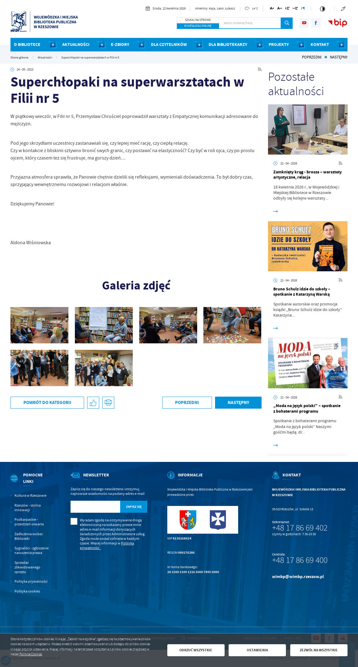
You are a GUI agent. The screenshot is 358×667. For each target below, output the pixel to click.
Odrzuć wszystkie (195, 650)
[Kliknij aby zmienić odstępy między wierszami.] (287, 9)
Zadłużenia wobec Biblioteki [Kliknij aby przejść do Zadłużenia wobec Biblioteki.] (28, 536)
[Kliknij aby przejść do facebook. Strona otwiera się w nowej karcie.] (316, 23)
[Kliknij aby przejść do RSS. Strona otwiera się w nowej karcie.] (260, 70)
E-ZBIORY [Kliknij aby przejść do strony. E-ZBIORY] (120, 44)
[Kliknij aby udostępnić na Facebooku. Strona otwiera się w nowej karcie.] (93, 403)
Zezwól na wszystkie (319, 650)
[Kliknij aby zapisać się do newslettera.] (134, 507)
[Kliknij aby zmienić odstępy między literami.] (279, 9)
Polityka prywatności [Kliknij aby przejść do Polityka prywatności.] (30, 581)
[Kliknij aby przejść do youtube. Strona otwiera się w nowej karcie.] (304, 23)
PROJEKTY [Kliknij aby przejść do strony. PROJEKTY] (279, 44)
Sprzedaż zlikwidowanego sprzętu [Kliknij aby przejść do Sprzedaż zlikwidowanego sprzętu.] (27, 567)
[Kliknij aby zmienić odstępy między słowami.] (295, 9)
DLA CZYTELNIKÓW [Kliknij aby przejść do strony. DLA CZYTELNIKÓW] (169, 44)
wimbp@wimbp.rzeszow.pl (298, 577)
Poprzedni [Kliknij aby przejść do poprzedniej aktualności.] (311, 57)
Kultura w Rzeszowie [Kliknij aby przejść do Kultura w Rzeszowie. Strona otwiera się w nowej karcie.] (30, 495)
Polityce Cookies (30, 654)
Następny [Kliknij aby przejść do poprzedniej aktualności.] (339, 57)
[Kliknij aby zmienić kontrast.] (323, 8)
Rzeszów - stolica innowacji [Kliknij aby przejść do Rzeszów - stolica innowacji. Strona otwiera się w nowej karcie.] (27, 507)
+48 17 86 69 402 (299, 528)
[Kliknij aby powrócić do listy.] (326, 57)
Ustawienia (257, 650)
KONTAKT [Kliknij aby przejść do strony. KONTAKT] (320, 44)
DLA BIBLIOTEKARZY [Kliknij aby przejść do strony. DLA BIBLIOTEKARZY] (228, 44)
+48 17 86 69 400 (299, 560)
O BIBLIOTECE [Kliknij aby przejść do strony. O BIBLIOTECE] (27, 44)
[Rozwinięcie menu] (30, 482)
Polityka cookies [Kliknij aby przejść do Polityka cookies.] (27, 591)
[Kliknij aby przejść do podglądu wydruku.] (108, 403)
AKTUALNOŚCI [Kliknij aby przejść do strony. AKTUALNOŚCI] (75, 44)
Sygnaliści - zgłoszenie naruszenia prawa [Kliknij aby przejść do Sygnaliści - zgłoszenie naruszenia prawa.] (31, 550)
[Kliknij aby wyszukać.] (287, 23)
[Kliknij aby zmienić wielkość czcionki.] (272, 9)
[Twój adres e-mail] (95, 507)
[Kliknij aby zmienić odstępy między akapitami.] (303, 9)
